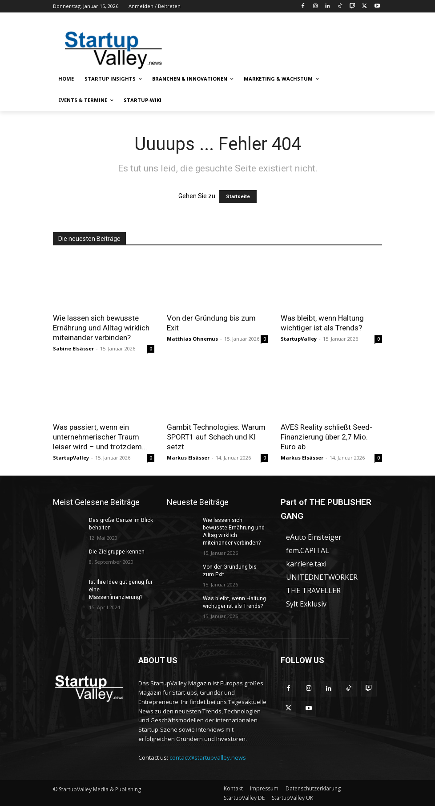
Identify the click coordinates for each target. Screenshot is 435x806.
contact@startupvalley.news (207, 757)
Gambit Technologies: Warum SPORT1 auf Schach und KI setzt (216, 437)
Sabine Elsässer (73, 348)
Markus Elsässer (188, 457)
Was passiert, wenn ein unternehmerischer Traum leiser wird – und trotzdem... (100, 437)
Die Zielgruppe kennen (116, 552)
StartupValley (299, 338)
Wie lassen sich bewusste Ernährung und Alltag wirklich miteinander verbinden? (101, 327)
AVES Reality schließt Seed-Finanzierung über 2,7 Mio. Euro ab (326, 437)
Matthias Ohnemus (192, 338)
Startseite (238, 196)
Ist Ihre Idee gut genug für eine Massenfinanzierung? (121, 586)
